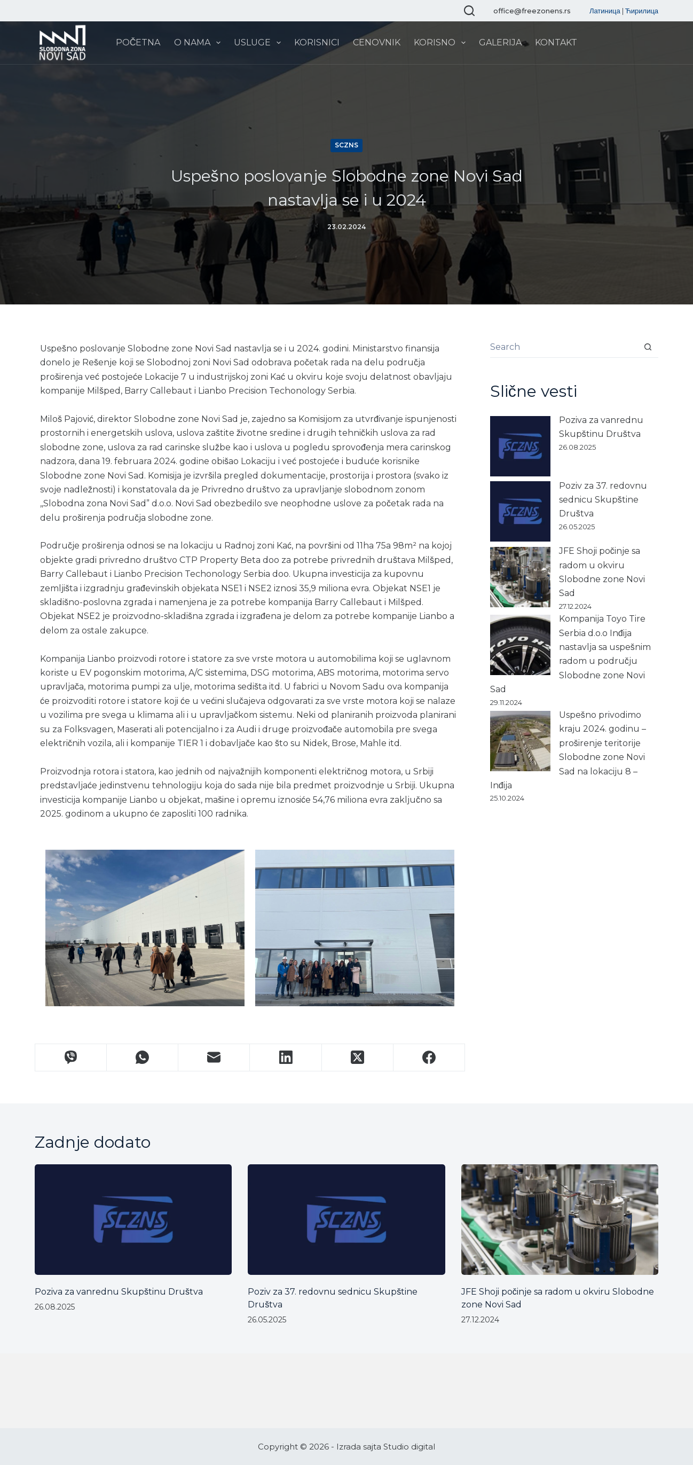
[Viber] (71, 1057)
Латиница (604, 10)
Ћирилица (641, 10)
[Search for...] (563, 347)
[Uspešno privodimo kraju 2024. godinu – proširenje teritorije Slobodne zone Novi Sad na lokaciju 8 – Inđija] (520, 741)
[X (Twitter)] (357, 1057)
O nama (199, 42)
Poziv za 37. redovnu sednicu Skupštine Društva (603, 500)
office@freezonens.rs (532, 10)
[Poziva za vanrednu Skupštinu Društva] (520, 446)
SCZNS (346, 145)
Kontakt (556, 42)
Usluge (259, 42)
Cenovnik (376, 42)
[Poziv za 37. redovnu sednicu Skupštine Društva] (520, 511)
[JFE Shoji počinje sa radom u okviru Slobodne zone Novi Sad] (520, 577)
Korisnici (317, 42)
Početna (138, 42)
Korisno (442, 42)
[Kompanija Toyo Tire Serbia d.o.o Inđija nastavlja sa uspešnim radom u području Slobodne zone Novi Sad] (520, 645)
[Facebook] (429, 1057)
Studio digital (409, 1447)
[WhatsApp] (142, 1057)
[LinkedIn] (285, 1057)
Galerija (500, 42)
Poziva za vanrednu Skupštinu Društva (119, 1292)
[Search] (469, 10)
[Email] (214, 1057)
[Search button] (647, 347)
